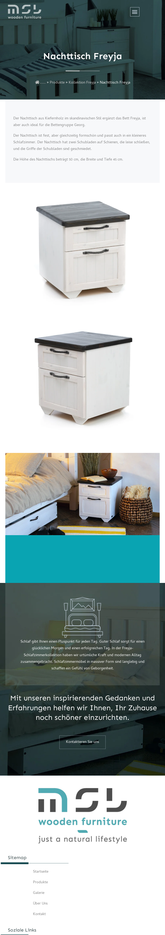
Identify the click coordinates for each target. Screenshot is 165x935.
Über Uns (40, 904)
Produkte (57, 83)
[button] (134, 11)
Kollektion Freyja (82, 83)
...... (40, 83)
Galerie (38, 893)
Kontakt (39, 914)
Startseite (40, 872)
